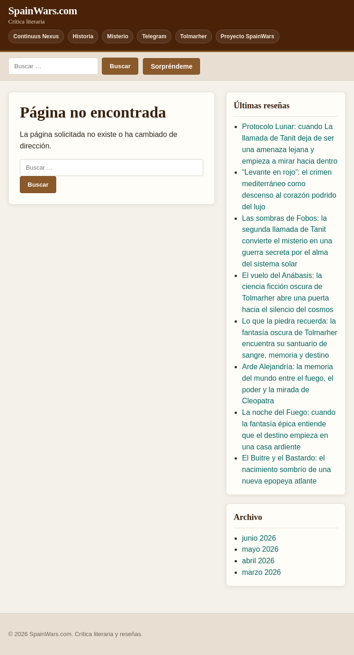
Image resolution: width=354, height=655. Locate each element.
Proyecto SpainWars (247, 36)
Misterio (117, 36)
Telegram (154, 36)
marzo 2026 (261, 572)
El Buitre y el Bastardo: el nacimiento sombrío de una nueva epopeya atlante (286, 469)
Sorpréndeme (171, 66)
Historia (83, 36)
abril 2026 (258, 561)
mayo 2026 (260, 549)
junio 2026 (259, 538)
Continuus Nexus (36, 36)
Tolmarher (193, 36)
